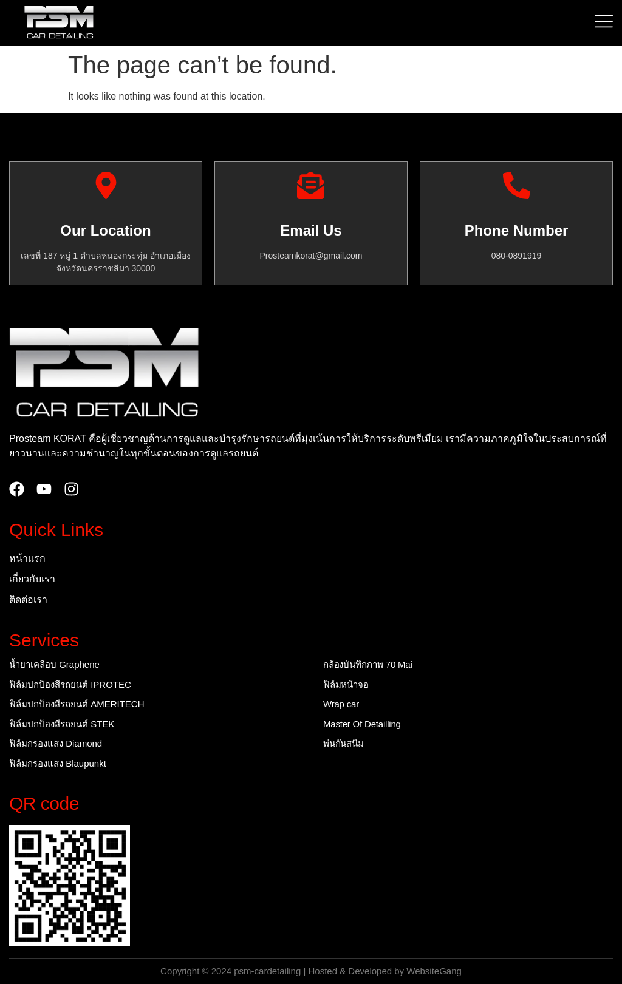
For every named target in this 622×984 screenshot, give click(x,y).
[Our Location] (106, 185)
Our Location (105, 230)
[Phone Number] (516, 185)
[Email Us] (310, 185)
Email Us (310, 230)
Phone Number (517, 230)
